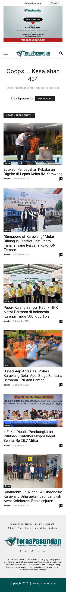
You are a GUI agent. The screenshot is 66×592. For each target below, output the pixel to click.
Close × (54, 3)
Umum (7, 230)
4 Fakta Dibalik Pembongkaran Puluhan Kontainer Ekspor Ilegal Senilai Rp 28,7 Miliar (29, 436)
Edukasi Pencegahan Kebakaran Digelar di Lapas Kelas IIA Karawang (33, 171)
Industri (8, 301)
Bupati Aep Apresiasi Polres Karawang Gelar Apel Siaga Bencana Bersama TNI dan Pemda (33, 375)
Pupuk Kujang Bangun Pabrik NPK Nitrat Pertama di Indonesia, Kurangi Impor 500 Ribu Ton (31, 311)
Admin (7, 178)
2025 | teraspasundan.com (39, 583)
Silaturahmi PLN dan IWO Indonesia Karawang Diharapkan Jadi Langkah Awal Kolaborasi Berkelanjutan (33, 496)
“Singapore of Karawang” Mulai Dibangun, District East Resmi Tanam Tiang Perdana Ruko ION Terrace (30, 243)
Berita (7, 163)
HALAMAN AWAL (45, 99)
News (7, 365)
